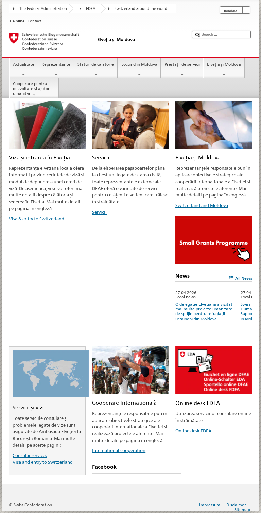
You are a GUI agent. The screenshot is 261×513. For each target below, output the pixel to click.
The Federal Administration (43, 8)
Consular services (30, 455)
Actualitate (23, 70)
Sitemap (242, 509)
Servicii (99, 212)
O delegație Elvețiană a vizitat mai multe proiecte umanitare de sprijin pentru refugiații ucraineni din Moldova (203, 311)
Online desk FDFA (193, 430)
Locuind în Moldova (139, 70)
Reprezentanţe (56, 70)
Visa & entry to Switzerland (36, 218)
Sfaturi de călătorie (95, 70)
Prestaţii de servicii (182, 70)
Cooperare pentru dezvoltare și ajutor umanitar (34, 89)
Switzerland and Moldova (201, 205)
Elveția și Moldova (224, 70)
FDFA (90, 8)
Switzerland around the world (141, 8)
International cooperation (118, 450)
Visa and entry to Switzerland (43, 462)
